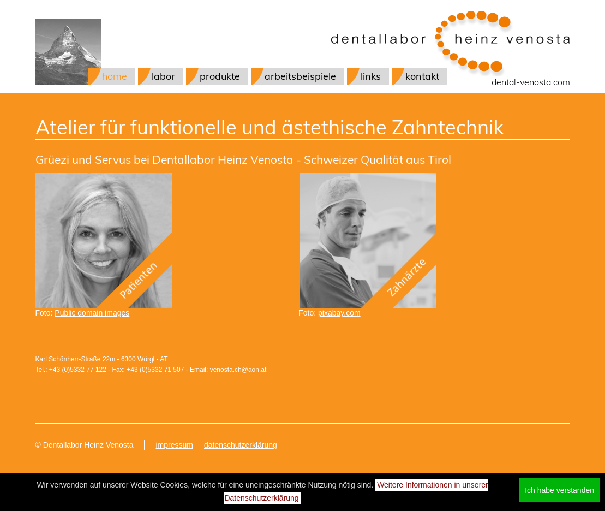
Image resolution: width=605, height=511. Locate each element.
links (371, 76)
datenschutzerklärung (240, 445)
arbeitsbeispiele (300, 76)
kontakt (422, 76)
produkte (220, 76)
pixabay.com (339, 312)
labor (163, 76)
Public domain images (92, 312)
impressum (174, 445)
